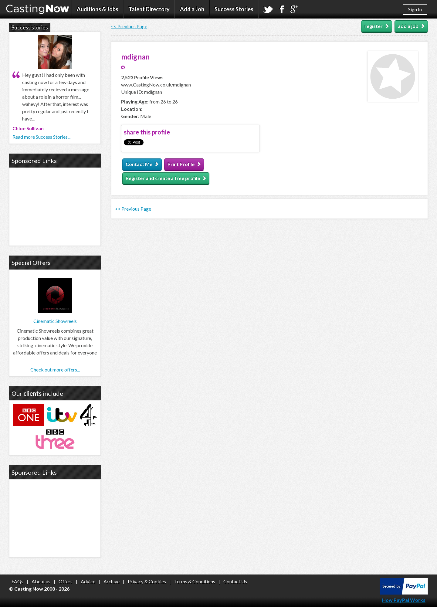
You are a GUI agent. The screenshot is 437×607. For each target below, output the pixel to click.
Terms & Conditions (194, 581)
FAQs (17, 581)
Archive (111, 581)
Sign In (415, 9)
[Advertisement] (54, 206)
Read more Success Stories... (41, 137)
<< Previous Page (129, 26)
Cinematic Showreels (55, 321)
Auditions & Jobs (97, 9)
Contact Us (235, 581)
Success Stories (234, 9)
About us (41, 581)
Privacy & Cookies (147, 581)
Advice (88, 581)
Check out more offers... (55, 369)
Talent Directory (149, 9)
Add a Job (192, 9)
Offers (66, 581)
